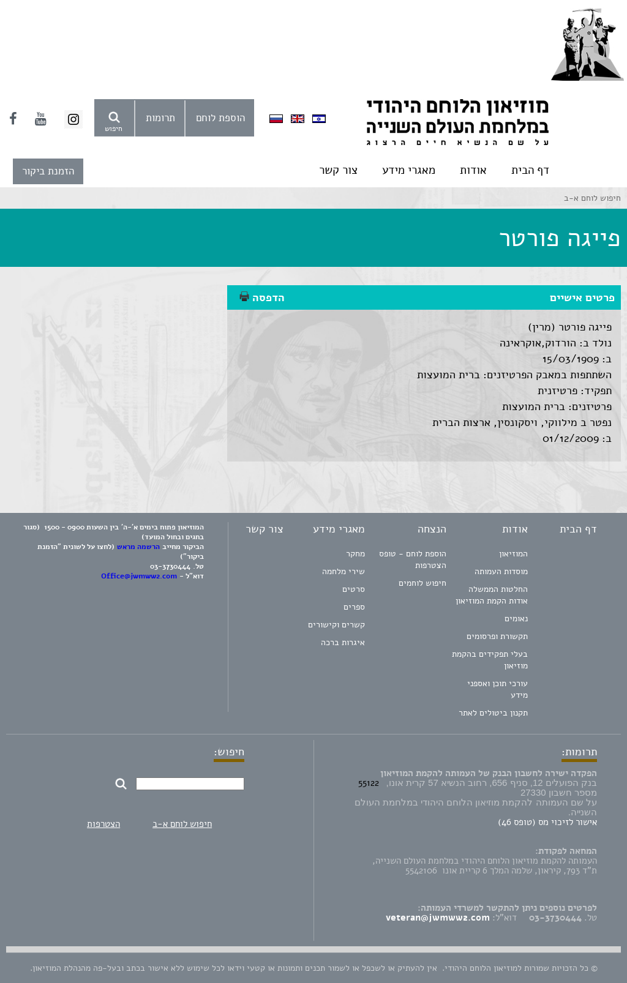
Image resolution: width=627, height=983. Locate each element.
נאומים (516, 618)
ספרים (354, 607)
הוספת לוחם (220, 118)
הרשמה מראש (138, 546)
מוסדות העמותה (501, 571)
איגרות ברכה (343, 642)
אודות (473, 170)
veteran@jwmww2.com (438, 917)
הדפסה (262, 297)
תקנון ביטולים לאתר (493, 713)
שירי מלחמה (343, 571)
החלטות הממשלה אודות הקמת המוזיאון (492, 595)
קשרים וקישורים (336, 624)
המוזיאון (513, 553)
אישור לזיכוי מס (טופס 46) (547, 822)
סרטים (353, 589)
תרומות (160, 118)
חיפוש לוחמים (422, 583)
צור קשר (338, 170)
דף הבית (530, 170)
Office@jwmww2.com (139, 576)
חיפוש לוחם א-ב (182, 824)
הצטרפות (103, 824)
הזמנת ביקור (48, 171)
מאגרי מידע (408, 170)
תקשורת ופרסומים (497, 636)
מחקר (355, 553)
